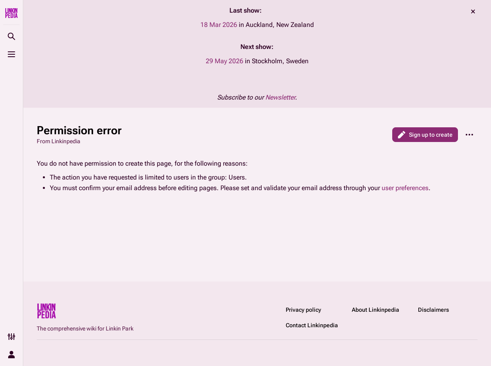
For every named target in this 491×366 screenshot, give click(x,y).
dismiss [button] (473, 11)
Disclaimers (433, 309)
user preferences (405, 188)
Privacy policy (303, 309)
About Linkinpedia (375, 309)
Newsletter (280, 97)
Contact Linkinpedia (312, 325)
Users (237, 177)
